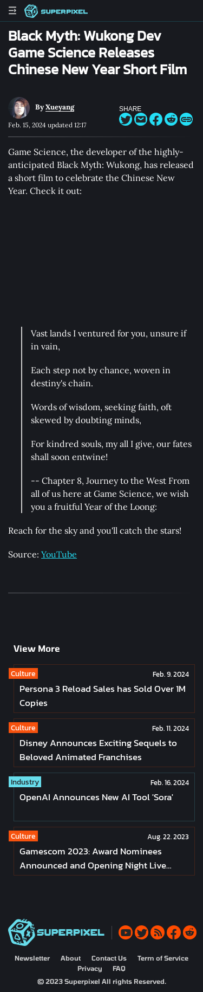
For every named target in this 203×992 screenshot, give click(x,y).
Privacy (89, 968)
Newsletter (32, 958)
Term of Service (162, 958)
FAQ (119, 968)
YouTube (59, 554)
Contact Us (109, 958)
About (71, 958)
